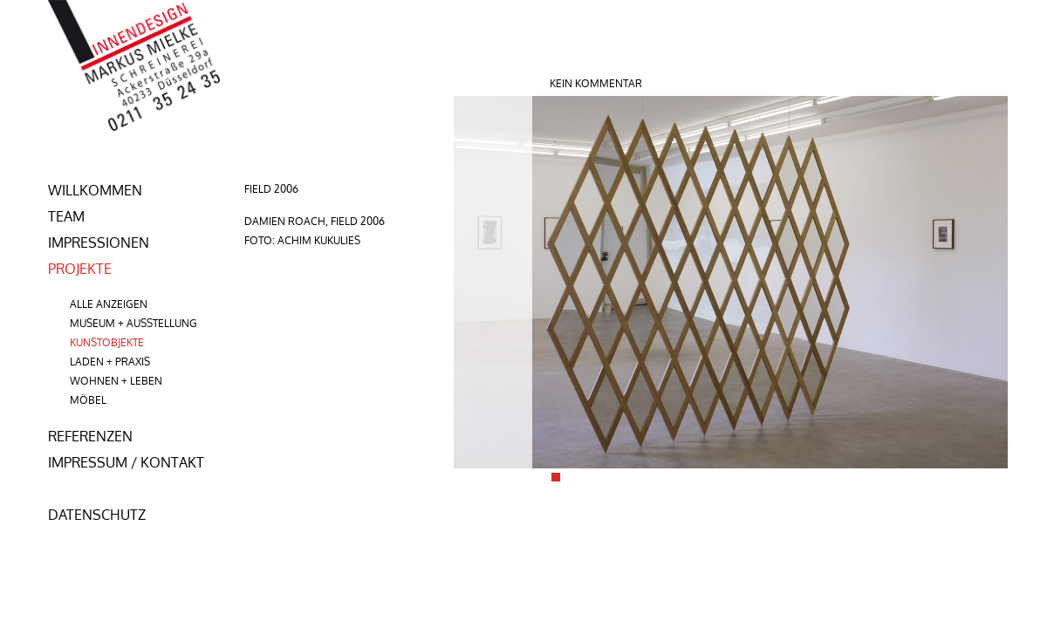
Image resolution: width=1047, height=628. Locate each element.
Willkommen (95, 190)
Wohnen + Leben (116, 380)
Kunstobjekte (107, 342)
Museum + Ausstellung (133, 323)
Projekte (80, 268)
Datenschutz (97, 514)
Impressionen (98, 242)
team (66, 216)
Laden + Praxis (110, 361)
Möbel (88, 399)
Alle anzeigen (108, 304)
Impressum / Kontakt (126, 462)
